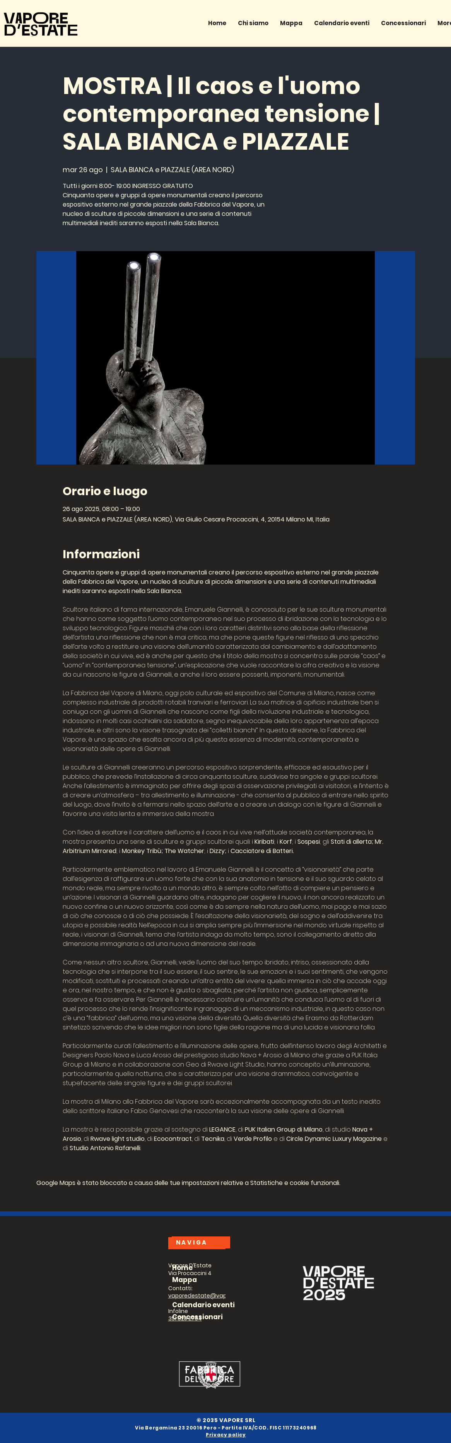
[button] (403, 23)
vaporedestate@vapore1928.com (214, 1295)
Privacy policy (226, 1434)
